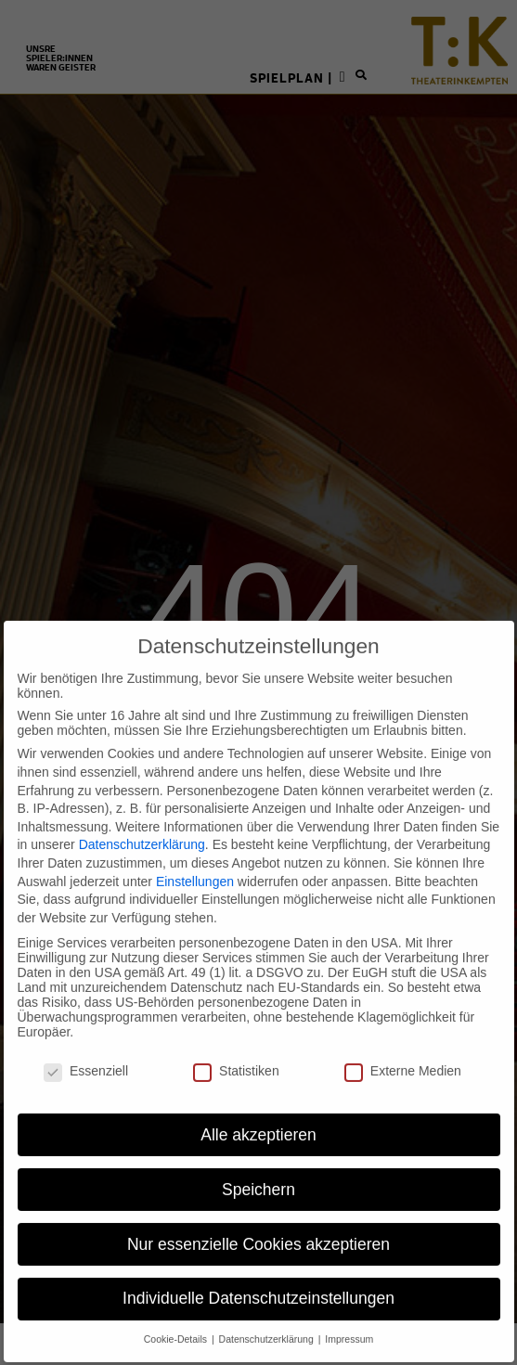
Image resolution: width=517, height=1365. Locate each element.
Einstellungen (195, 862)
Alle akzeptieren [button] (258, 1115)
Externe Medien (402, 1052)
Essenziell (86, 1052)
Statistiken (236, 1052)
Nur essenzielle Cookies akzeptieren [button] (258, 1225)
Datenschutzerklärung (142, 825)
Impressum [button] (349, 1320)
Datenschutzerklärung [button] (268, 1320)
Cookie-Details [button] (177, 1320)
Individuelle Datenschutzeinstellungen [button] (258, 1279)
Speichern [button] (258, 1170)
